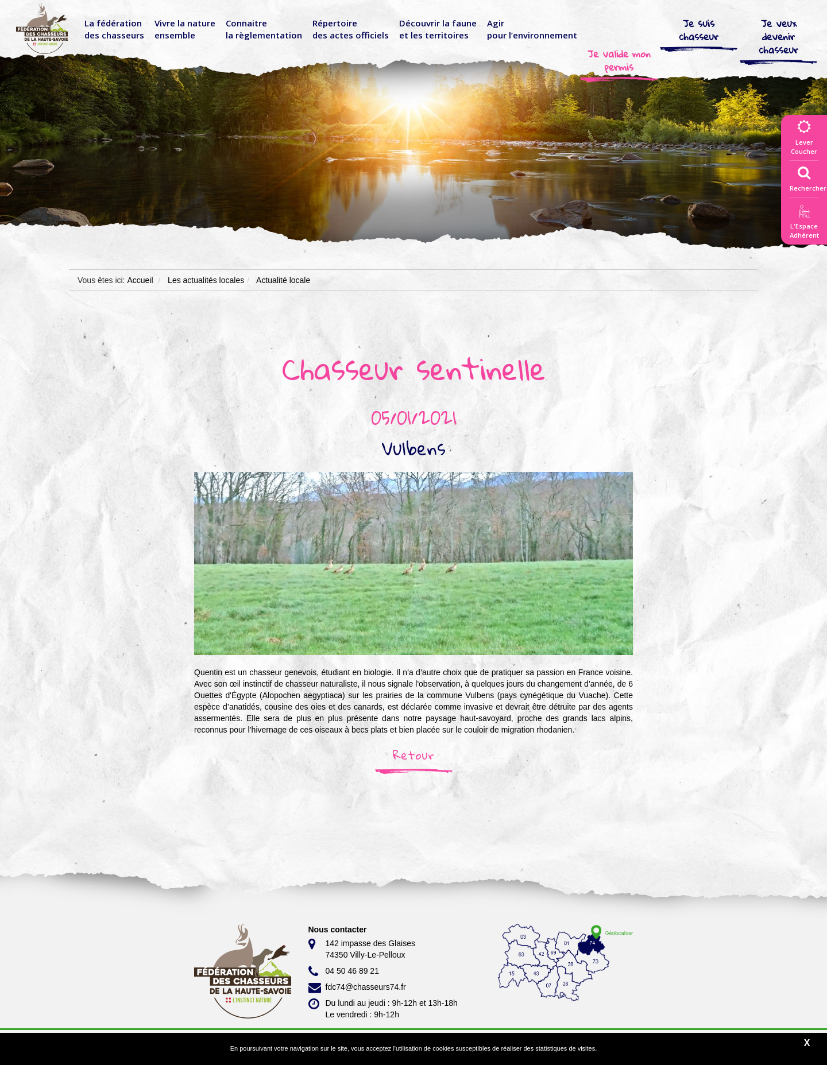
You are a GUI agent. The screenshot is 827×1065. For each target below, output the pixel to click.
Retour (413, 754)
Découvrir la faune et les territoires (438, 29)
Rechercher (808, 176)
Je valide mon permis (619, 60)
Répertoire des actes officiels (350, 29)
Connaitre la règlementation (264, 29)
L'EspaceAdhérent (804, 223)
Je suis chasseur (698, 29)
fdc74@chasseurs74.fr (357, 987)
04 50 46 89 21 (343, 971)
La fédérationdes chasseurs (114, 29)
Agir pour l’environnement (532, 29)
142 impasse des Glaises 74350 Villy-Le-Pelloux (361, 948)
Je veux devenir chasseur (778, 36)
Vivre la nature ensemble (184, 29)
